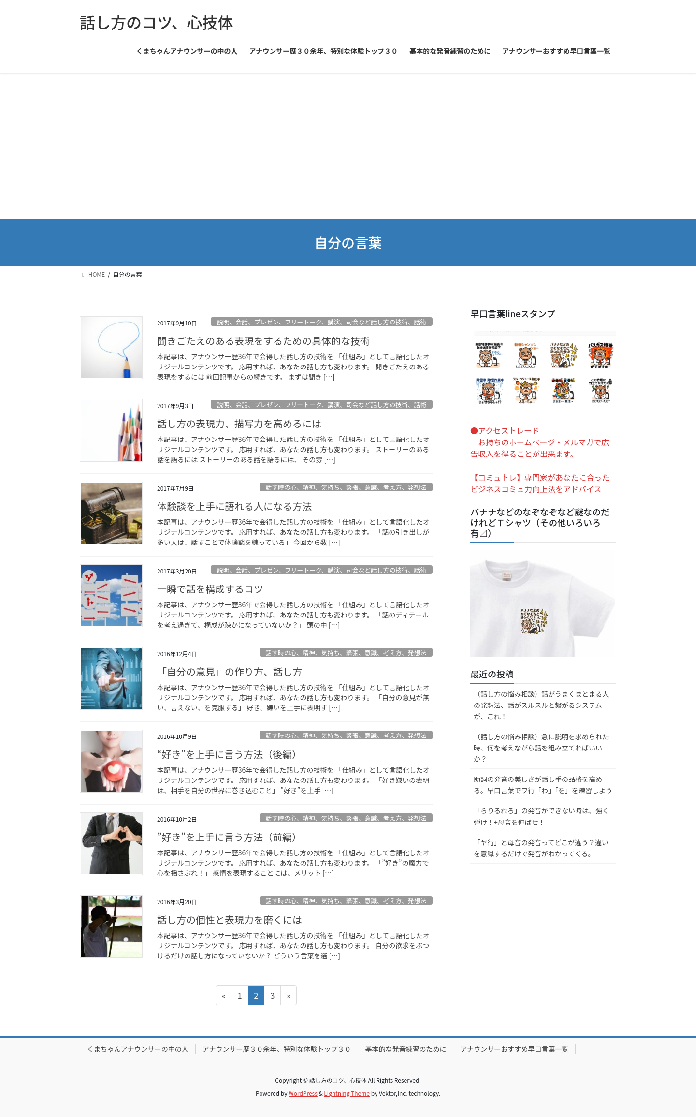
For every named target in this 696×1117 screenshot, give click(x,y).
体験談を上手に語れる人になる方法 (234, 506)
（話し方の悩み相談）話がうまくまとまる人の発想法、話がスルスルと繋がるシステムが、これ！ (541, 705)
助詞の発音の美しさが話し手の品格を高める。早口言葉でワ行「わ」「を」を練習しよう (543, 784)
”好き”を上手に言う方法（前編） (229, 837)
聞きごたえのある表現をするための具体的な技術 (263, 341)
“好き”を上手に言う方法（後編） (229, 754)
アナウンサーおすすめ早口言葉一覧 (514, 1049)
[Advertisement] (348, 146)
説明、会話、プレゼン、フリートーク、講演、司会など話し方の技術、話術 (321, 321)
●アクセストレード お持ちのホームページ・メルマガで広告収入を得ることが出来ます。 (539, 442)
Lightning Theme (347, 1093)
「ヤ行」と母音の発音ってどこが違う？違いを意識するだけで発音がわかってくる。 (541, 848)
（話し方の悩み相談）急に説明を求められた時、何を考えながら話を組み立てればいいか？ (541, 748)
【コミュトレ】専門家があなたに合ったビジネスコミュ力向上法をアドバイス (539, 483)
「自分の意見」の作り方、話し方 (229, 671)
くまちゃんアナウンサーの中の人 (137, 1049)
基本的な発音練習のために (405, 1049)
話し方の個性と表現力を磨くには (229, 919)
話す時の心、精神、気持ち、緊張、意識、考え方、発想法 (345, 487)
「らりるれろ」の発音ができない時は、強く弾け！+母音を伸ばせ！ (541, 816)
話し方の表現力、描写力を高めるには (239, 423)
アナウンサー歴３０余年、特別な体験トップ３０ (277, 1049)
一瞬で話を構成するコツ (210, 589)
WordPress (303, 1093)
